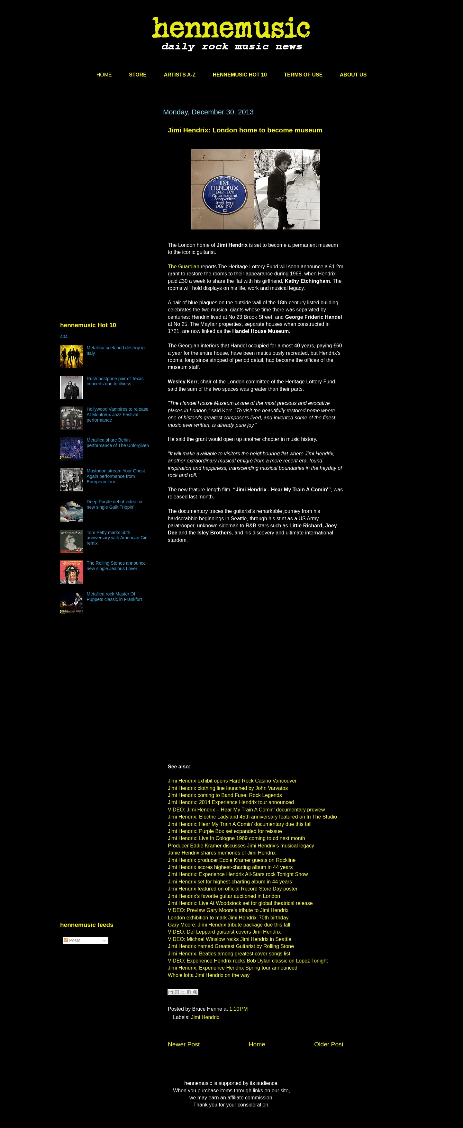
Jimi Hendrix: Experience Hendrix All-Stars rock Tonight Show (238, 874)
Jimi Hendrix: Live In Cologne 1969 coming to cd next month (236, 838)
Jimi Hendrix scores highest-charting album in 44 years (230, 867)
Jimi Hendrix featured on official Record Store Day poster (232, 888)
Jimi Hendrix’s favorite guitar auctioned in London (224, 896)
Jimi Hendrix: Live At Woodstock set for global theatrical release (240, 903)
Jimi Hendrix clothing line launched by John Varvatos (228, 788)
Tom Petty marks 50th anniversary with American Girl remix (117, 538)
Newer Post (184, 1044)
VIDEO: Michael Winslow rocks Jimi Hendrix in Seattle (229, 939)
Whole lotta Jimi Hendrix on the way (209, 975)
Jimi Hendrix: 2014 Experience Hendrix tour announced (231, 802)
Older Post (328, 1044)
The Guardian (183, 266)
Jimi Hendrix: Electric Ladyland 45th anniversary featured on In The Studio (252, 816)
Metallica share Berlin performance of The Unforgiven (118, 442)
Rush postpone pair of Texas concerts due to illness (115, 381)
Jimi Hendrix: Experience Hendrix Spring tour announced (232, 968)
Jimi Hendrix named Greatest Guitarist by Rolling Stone (231, 946)
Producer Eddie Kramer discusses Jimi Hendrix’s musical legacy (241, 845)
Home (257, 1044)
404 (64, 336)
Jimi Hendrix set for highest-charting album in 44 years (230, 881)
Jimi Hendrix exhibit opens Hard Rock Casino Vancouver (232, 780)
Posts (72, 940)
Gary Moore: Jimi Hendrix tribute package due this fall (229, 924)
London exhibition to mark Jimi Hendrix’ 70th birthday (228, 917)
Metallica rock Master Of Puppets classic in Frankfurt (114, 596)
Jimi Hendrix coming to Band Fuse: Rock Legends (225, 795)
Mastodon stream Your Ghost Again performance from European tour (116, 476)
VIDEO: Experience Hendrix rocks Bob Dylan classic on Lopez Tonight (248, 960)
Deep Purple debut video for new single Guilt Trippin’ (115, 504)
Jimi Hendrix (205, 1017)
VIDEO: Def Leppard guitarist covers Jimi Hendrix (224, 932)
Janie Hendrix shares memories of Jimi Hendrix (222, 852)
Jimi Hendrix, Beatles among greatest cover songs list (229, 953)
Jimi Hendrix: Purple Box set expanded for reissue (225, 831)
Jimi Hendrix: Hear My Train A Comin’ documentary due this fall (240, 824)
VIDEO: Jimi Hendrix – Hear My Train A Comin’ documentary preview (246, 809)
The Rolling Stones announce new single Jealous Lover (116, 565)
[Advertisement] (108, 169)
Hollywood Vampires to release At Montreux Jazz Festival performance (118, 415)
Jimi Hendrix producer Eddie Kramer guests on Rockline (232, 860)
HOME (104, 74)
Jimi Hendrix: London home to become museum (245, 130)
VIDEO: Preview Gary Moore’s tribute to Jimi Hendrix (228, 910)
